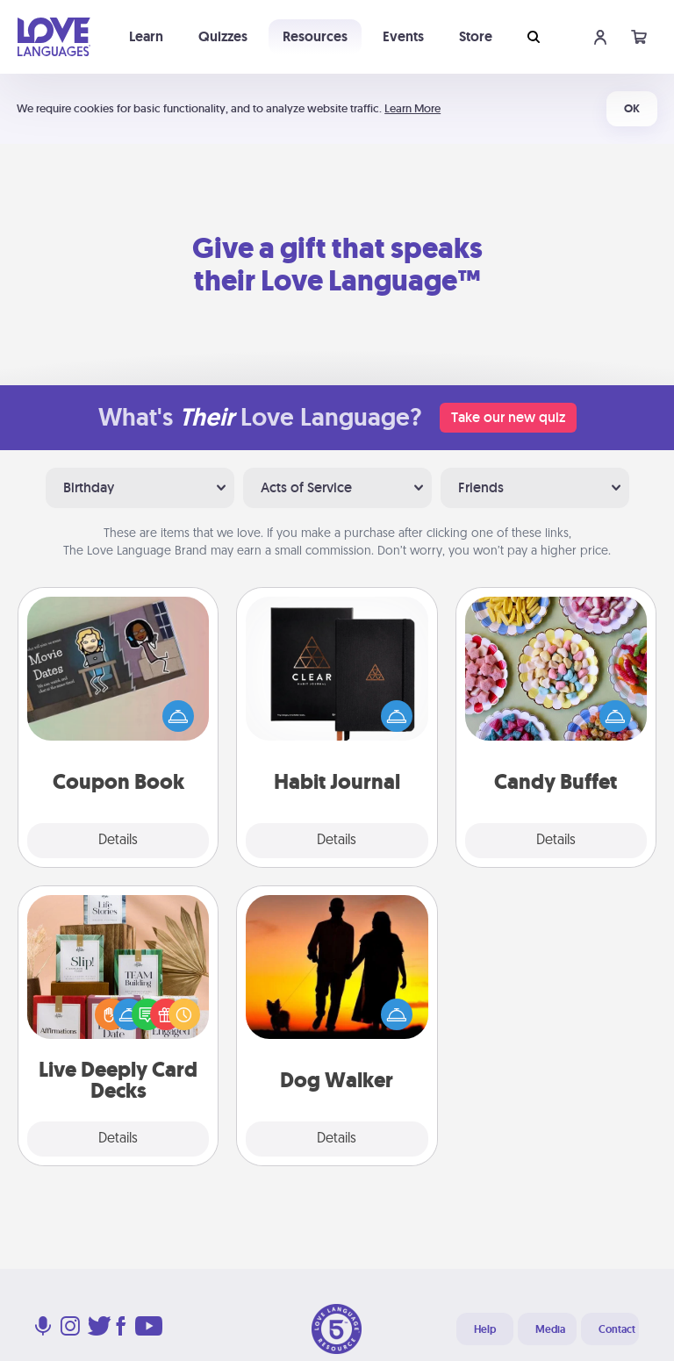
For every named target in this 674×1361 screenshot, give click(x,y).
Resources (315, 36)
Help (485, 1329)
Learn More (412, 108)
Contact (617, 1329)
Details (118, 841)
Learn (146, 36)
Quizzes (222, 36)
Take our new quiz (508, 417)
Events (403, 36)
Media (550, 1329)
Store (475, 36)
